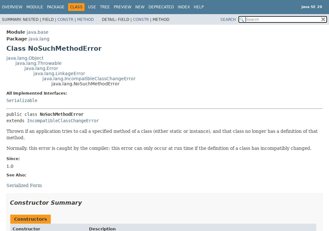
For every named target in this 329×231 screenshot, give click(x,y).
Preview (122, 7)
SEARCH (228, 19)
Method (85, 19)
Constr (65, 19)
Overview (12, 7)
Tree (105, 7)
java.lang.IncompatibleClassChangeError (89, 78)
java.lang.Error (41, 68)
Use (92, 7)
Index (184, 7)
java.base (38, 32)
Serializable (21, 100)
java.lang (39, 38)
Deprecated (161, 7)
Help (199, 7)
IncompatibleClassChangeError (63, 120)
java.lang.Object (24, 58)
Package (56, 7)
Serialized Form (24, 185)
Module (34, 7)
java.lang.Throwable (38, 63)
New (140, 7)
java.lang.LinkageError (59, 73)
